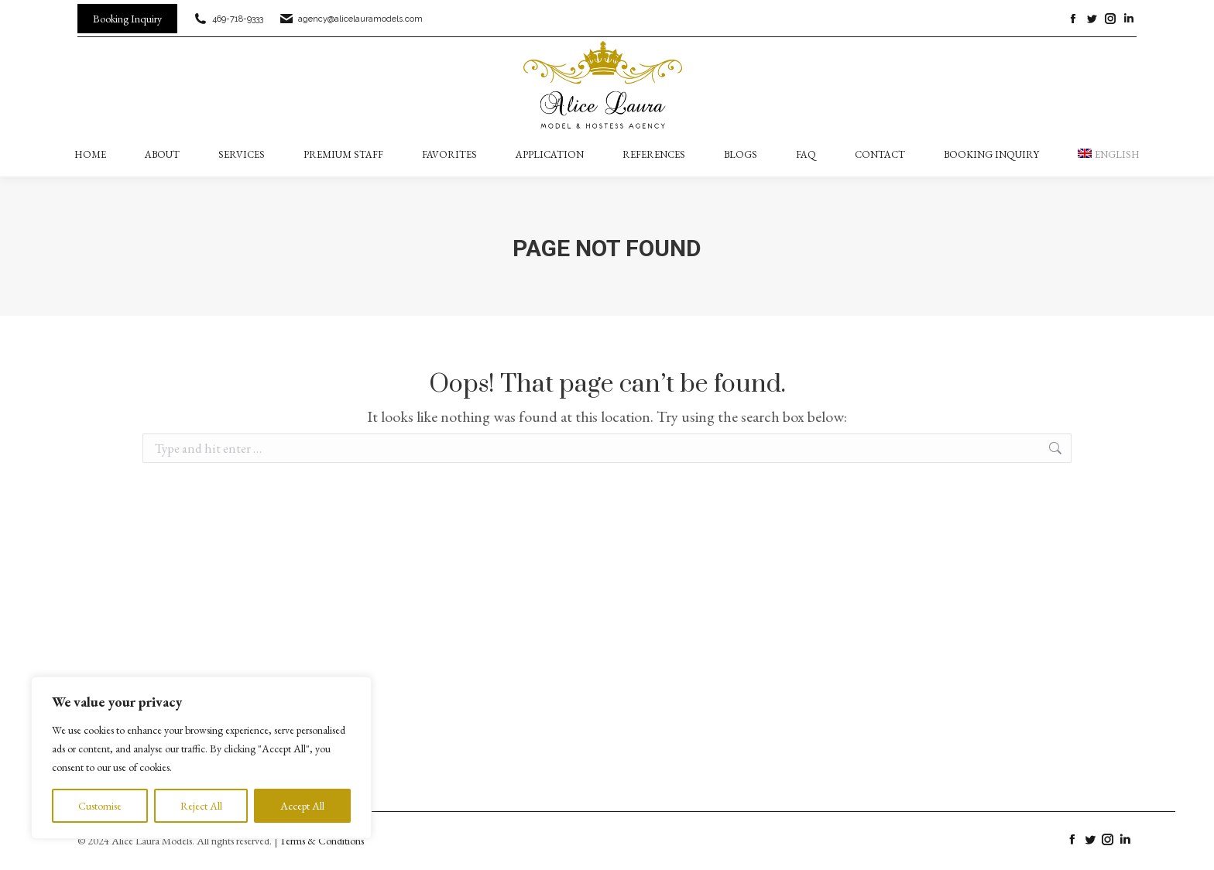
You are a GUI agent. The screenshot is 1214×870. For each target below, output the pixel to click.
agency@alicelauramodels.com (351, 19)
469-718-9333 (228, 19)
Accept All (302, 806)
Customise (100, 806)
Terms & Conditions (321, 841)
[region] (201, 757)
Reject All (201, 806)
